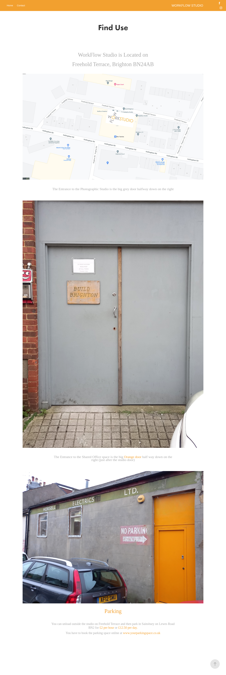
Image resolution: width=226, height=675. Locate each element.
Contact (21, 5)
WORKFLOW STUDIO (187, 5)
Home (10, 5)
